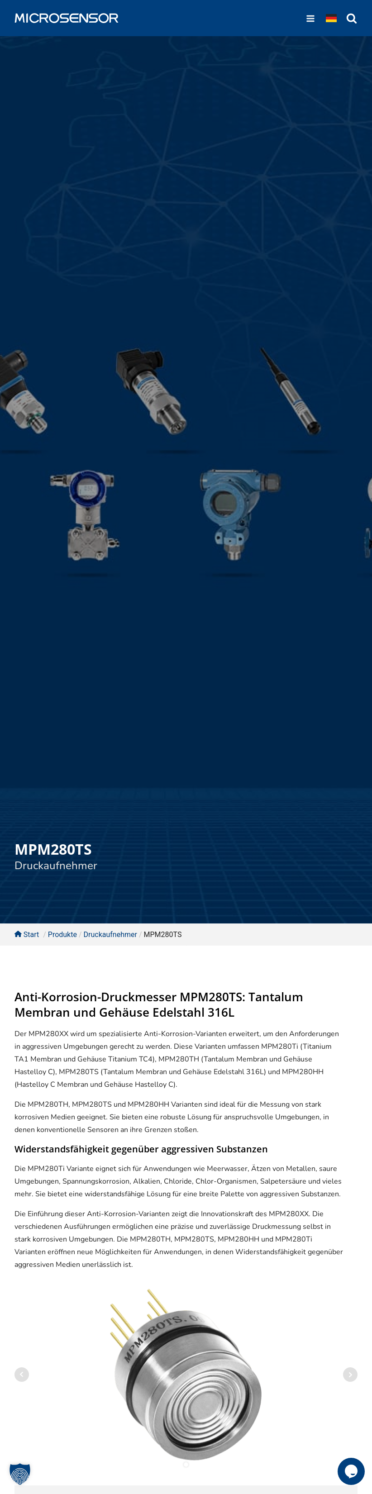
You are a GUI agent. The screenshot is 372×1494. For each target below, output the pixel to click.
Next (350, 1374)
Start (26, 934)
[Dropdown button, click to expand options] (331, 18)
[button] (20, 1474)
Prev (21, 1374)
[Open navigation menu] (310, 18)
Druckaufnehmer (55, 865)
